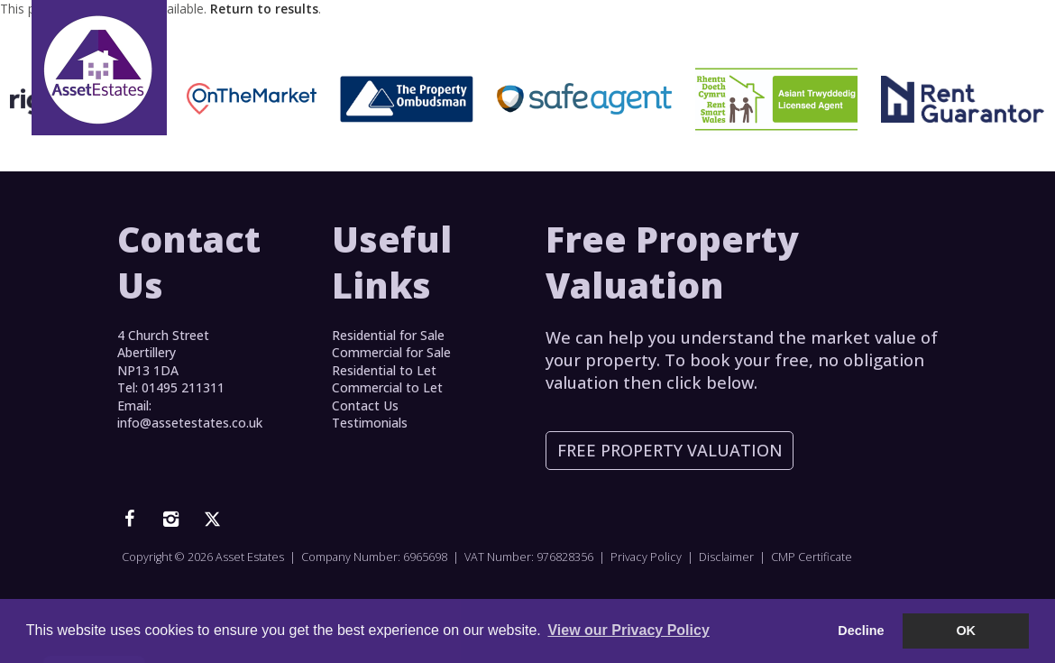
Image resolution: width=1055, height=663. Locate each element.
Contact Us (911, 39)
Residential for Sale (388, 335)
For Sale (442, 39)
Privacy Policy (646, 557)
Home (367, 39)
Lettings (535, 39)
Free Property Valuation (670, 450)
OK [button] (966, 630)
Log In (825, 39)
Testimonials (731, 39)
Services (626, 39)
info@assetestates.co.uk (189, 422)
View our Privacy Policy (628, 630)
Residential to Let (384, 370)
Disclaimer (726, 557)
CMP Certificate (811, 557)
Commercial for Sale (391, 352)
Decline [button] (861, 630)
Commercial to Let (387, 387)
